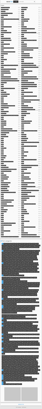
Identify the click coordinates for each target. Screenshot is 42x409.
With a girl (8, 380)
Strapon (22, 355)
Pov (2, 190)
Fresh (26, 282)
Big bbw (23, 76)
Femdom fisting (3, 115)
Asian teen (27, 245)
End (8, 281)
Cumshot (14, 268)
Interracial (15, 305)
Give (19, 291)
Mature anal (4, 327)
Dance (2, 82)
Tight (27, 370)
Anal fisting (10, 236)
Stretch (36, 363)
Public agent (33, 341)
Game (27, 291)
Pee (29, 341)
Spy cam (7, 359)
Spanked (15, 364)
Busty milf (10, 13)
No (7, 334)
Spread (5, 352)
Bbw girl (13, 51)
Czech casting (4, 270)
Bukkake (2, 169)
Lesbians (16, 323)
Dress (22, 277)
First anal (20, 288)
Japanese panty (9, 105)
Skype (17, 361)
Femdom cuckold (27, 49)
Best (38, 250)
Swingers (20, 361)
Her (15, 298)
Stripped (16, 366)
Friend (14, 288)
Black (23, 250)
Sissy (26, 355)
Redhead (27, 348)
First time (17, 286)
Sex (24, 359)
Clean (20, 264)
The (8, 373)
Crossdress (33, 203)
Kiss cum (11, 65)
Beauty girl (34, 65)
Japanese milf (26, 309)
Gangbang (15, 289)
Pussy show (25, 343)
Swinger (10, 355)
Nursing (28, 123)
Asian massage (32, 245)
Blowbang (8, 76)
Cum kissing (16, 65)
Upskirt (5, 375)
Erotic (11, 281)
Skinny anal (14, 363)
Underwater (23, 65)
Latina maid (3, 136)
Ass (18, 243)
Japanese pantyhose (13, 316)
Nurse (3, 336)
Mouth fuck (28, 84)
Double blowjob (27, 113)
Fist (36, 284)
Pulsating (22, 344)
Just (19, 311)
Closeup (26, 263)
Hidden (12, 298)
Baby (12, 254)
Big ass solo (4, 257)
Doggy (31, 277)
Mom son (30, 325)
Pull (25, 344)
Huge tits (8, 302)
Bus (16, 250)
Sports (29, 366)
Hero (30, 121)
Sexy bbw (9, 51)
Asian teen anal (10, 161)
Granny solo (24, 293)
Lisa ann (36, 322)
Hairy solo (8, 304)
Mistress (35, 330)
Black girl (9, 26)
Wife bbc (17, 380)
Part (29, 343)
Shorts (12, 368)
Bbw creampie (29, 109)
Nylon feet (37, 334)
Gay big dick (23, 291)
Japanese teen (19, 309)
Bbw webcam (35, 254)
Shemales (23, 142)
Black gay (28, 256)
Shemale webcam (7, 230)
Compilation (24, 203)
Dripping (8, 275)
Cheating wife (24, 165)
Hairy (2, 9)
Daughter (34, 277)
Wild (27, 378)
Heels (16, 302)
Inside (8, 305)
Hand (2, 175)
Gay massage (24, 236)
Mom (5, 325)
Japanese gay (26, 315)
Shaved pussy (16, 352)
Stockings (29, 361)
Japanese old (23, 311)
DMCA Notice (24, 407)
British (24, 256)
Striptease (4, 361)
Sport (22, 26)
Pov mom (37, 344)
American (22, 245)
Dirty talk (3, 279)
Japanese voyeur (19, 315)
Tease (12, 371)
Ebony (5, 281)
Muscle (19, 329)
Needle (9, 182)
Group (20, 293)
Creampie (18, 263)
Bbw (2, 80)
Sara (13, 366)
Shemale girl (37, 142)
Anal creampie (24, 109)
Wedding (3, 380)
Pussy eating (10, 346)
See (37, 357)
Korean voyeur (13, 318)
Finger (14, 286)
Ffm (3, 286)
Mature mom (7, 78)
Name (23, 155)
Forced (13, 282)
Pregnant (5, 341)
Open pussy (26, 67)
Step (32, 355)
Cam (24, 266)
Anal (2, 65)
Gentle (35, 293)
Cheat (17, 273)
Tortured (5, 44)
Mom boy (25, 32)
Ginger (5, 225)
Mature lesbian (4, 332)
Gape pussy (15, 293)
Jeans (9, 311)
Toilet (8, 370)
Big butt (16, 259)
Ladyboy (21, 322)
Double (6, 277)
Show (15, 357)
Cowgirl (26, 268)
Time (22, 9)
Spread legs (36, 355)
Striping (11, 69)
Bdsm (23, 121)
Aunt (37, 243)
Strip (33, 363)
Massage (15, 325)
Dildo (23, 275)
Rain (14, 350)
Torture (24, 373)
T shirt (5, 69)
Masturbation (19, 327)
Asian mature (16, 245)
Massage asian (29, 327)
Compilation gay (24, 63)
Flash (31, 282)
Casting (10, 264)
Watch (23, 49)
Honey (25, 55)
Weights (26, 101)
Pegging (8, 343)
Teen (5, 370)
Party (17, 341)
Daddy (18, 277)
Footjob (13, 284)
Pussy (9, 341)
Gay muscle (35, 291)
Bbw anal (26, 252)
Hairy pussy (33, 300)
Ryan (18, 348)
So (18, 364)
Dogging (10, 277)
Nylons (2, 203)
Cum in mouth (3, 130)
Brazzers (11, 252)
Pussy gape (4, 343)
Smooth (6, 355)
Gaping (29, 86)
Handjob (8, 298)
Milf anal (22, 329)
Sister (11, 352)
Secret (36, 368)
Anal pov (9, 171)
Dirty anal (14, 277)
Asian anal (27, 247)
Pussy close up (36, 343)
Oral (38, 337)
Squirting (25, 366)
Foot (22, 71)
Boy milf (29, 32)
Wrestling (12, 380)
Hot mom (23, 234)
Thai (11, 370)
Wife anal (30, 378)
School (29, 355)
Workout (24, 380)
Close (5, 263)
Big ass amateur (31, 82)
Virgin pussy (23, 57)
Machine (11, 329)
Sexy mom (3, 78)
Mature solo (36, 329)
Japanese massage (12, 309)
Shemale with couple (25, 167)
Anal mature (16, 247)
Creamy (3, 273)
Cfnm (14, 264)
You (20, 384)
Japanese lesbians (7, 307)
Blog (10, 2)
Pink (37, 341)
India (11, 305)
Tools (34, 373)
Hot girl (2, 200)
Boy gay (27, 227)
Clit (31, 266)
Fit (29, 78)
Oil (15, 337)
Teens (2, 38)
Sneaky (2, 59)
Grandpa (17, 295)
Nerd (2, 123)
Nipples (10, 336)
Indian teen (28, 305)
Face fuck (7, 288)
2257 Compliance (18, 407)
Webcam (20, 378)
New (10, 334)
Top (19, 370)
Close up (28, 266)
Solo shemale (29, 96)
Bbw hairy (3, 192)
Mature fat (35, 130)
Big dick (7, 256)
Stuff (22, 134)
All (1, 11)
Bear (23, 254)
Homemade (4, 300)
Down (18, 279)
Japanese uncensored (6, 312)
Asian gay (38, 245)
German (25, 289)
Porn (25, 121)
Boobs (5, 250)
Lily (20, 323)
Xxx (4, 382)
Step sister (31, 357)
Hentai (24, 298)
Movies (10, 330)
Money (24, 327)
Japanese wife (31, 309)
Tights (23, 44)
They (11, 373)
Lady (31, 323)
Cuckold (22, 263)
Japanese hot (30, 186)
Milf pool (17, 19)
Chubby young (12, 273)
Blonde (11, 256)
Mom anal (35, 327)
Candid (37, 264)
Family (9, 282)
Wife (7, 378)
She (34, 357)
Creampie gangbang (25, 78)
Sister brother (19, 363)
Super (8, 7)
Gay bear (12, 295)
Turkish (30, 371)
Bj (7, 250)
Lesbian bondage (8, 323)
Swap (12, 364)
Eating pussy (24, 281)
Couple (33, 270)
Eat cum (5, 65)
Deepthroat (26, 277)
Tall (17, 371)
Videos (30, 377)
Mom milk (34, 234)
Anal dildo (4, 249)
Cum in (5, 132)
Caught (17, 266)
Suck (30, 363)
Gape (2, 19)
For (28, 282)
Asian (8, 243)
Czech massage (5, 264)
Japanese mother (31, 307)
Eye (27, 192)
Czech (17, 264)
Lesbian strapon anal (25, 323)
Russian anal (13, 348)
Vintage (15, 377)
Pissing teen (10, 128)
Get (32, 293)
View (8, 377)
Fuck (6, 284)
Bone (5, 113)
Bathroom (4, 259)
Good (21, 295)
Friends (32, 165)
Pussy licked (32, 344)
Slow (14, 361)
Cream (11, 271)
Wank (22, 55)
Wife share (32, 380)
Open (22, 67)
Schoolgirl (9, 366)
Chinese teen (24, 192)
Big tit (24, 261)
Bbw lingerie (27, 76)
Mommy (7, 329)
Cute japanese (32, 28)
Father (25, 286)
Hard (29, 300)
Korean (8, 318)
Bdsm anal (6, 236)
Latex (14, 322)
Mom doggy (15, 78)
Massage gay (29, 236)
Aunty (22, 107)
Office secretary (26, 71)
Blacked (21, 252)
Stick (12, 80)
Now (13, 334)
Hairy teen (24, 302)
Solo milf (37, 366)
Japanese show (3, 105)
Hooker (37, 302)
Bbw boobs (10, 261)
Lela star (23, 7)
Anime (14, 243)
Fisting (19, 282)
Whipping (35, 378)
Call (12, 270)
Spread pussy (31, 67)
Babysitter (31, 261)
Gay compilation (30, 63)
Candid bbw (9, 32)
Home (37, 298)
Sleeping (25, 352)
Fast (8, 286)
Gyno (26, 86)
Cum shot (2, 103)
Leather (27, 322)
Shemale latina (34, 96)
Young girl (17, 384)
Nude (20, 334)
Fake (33, 284)
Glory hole (11, 291)
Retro (3, 350)
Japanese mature (5, 309)
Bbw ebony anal (6, 94)
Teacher (23, 371)
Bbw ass (9, 257)
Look (13, 323)
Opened (8, 337)
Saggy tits (23, 40)
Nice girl (9, 40)
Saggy (27, 40)
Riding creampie (4, 71)
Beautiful (15, 256)
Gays (3, 293)
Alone (14, 249)
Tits (21, 370)
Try (35, 370)
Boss (35, 256)
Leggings (32, 322)
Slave (12, 357)
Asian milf (8, 245)
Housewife (23, 151)
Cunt (7, 268)
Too (6, 373)
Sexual (25, 123)
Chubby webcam (25, 264)
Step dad (6, 363)
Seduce (33, 364)
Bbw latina (20, 256)
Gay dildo (3, 295)
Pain (32, 343)
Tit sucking (31, 76)
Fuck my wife (30, 286)
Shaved (37, 352)
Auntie (25, 107)
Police (6, 344)
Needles (5, 182)
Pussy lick (14, 344)
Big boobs (4, 254)
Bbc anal (24, 259)
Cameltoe (4, 271)
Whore (23, 211)
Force (10, 284)
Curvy (8, 271)
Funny (11, 288)
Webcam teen (24, 19)
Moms (15, 329)
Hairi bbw (9, 192)
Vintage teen (22, 377)
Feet (16, 282)
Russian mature (32, 348)
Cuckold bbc (31, 271)
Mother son (26, 330)
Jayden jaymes (26, 221)
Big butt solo (9, 225)
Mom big (34, 159)
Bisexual (23, 194)
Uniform (11, 375)
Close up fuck (35, 268)
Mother (25, 325)
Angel (12, 245)
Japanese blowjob (22, 316)
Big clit (36, 259)
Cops (14, 271)
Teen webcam (6, 205)
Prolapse (23, 86)
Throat (2, 76)
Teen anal (7, 371)
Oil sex (7, 339)
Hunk (2, 121)
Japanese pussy (13, 312)
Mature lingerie (33, 40)
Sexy (2, 44)
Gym (31, 289)
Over (20, 337)
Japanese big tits (24, 186)
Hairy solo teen (28, 65)
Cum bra (5, 186)
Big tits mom (24, 159)
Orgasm (12, 337)
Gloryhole (23, 21)
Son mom (33, 366)
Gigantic (25, 184)
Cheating (13, 266)
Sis (2, 357)
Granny (8, 289)
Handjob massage (27, 173)
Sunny (2, 223)
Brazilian (8, 259)
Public (21, 341)
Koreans (34, 318)
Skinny (3, 353)
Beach (30, 250)
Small (9, 357)
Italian (23, 30)
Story (18, 357)
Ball (27, 261)
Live (2, 205)
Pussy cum (15, 346)
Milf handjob (36, 78)
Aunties (31, 107)
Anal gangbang (11, 169)
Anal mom (37, 247)
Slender (3, 364)
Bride (28, 259)
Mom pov (31, 330)
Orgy (31, 337)
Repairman (32, 190)
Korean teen (27, 318)
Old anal (3, 339)
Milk (36, 325)
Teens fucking (24, 198)
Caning (2, 69)
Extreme (19, 281)
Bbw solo (8, 254)
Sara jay (3, 359)
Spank (8, 361)
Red (37, 348)
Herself (2, 30)
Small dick (8, 368)
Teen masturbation (26, 92)
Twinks (30, 373)
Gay (4, 289)
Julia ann (11, 315)
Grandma (15, 291)
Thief (3, 373)
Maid (34, 325)
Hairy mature (14, 304)
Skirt (10, 363)
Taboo (38, 370)
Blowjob (3, 252)
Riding (5, 348)
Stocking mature (26, 182)
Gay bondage (25, 295)
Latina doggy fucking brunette (31, 146)
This (36, 371)
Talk (27, 373)
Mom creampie (9, 325)
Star (3, 366)
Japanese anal (29, 311)
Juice (26, 307)
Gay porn (3, 291)
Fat (22, 92)
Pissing (12, 343)
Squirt (19, 355)
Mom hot (30, 159)
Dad (3, 277)
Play (26, 142)
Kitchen (18, 318)
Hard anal (4, 304)
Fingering (37, 282)
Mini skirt (6, 88)
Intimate (22, 305)
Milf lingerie (32, 182)
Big (33, 250)
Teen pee (2, 128)
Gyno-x (35, 86)
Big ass (13, 250)
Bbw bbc (35, 257)
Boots (7, 252)
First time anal (36, 286)
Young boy (23, 227)
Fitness (22, 286)
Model (14, 330)
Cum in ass (13, 223)
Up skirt (2, 88)
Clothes (7, 273)
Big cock (19, 254)
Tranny (3, 371)
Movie (3, 329)
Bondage (26, 250)
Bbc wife (22, 257)
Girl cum (29, 293)
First (10, 286)
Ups (4, 9)
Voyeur (5, 377)
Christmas (30, 268)
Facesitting (25, 284)
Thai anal (2, 161)
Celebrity (21, 266)
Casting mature (26, 53)
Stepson (27, 234)
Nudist (16, 334)
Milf (22, 325)
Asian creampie (10, 247)
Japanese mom (18, 307)
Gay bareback (4, 296)
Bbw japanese (16, 80)
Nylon (5, 334)
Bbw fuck (13, 192)
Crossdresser (29, 203)
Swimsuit (25, 361)
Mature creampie (5, 330)
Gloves (31, 291)
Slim (9, 205)
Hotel (23, 300)
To (20, 371)
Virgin (11, 377)
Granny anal (20, 289)
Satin (31, 359)
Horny (13, 302)
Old (17, 337)
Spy (22, 115)
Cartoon (6, 169)
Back (14, 261)
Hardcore (2, 171)
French (3, 284)
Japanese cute (26, 28)
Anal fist (5, 96)
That (33, 370)
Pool (28, 344)
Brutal (32, 256)
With (24, 378)
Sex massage (3, 107)
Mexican (31, 329)
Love (17, 322)
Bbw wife (2, 209)
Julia (14, 315)
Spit (33, 361)
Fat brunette (36, 190)
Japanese (13, 307)
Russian (8, 348)
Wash (2, 155)
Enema (2, 236)
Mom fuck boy (33, 32)
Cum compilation (21, 268)
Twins (21, 373)
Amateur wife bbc (24, 243)
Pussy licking (4, 346)
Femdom (5, 282)
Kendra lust (4, 320)
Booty (2, 211)
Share (6, 366)
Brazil (16, 254)
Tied (24, 370)
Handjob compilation (31, 302)
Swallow (34, 359)
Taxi (26, 371)
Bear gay (30, 254)
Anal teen (2, 15)
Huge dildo (4, 302)
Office (24, 337)
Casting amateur (29, 196)
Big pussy (17, 257)
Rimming (10, 350)
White (21, 380)
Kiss (31, 318)
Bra (8, 186)
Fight (3, 288)
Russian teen (22, 348)
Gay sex (30, 295)
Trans (15, 371)
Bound (26, 257)
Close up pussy (7, 266)
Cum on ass (6, 223)
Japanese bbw (6, 80)
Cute (22, 136)
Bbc (36, 250)
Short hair (29, 364)
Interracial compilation (35, 305)
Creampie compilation (26, 270)
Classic (9, 270)
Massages (27, 329)
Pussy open (36, 67)
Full (5, 286)
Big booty (36, 252)
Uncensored (16, 375)
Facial (21, 284)
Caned (15, 69)
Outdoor (5, 19)
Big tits (15, 252)
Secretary (18, 359)
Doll (7, 279)
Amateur (29, 243)
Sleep (33, 352)
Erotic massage (34, 236)
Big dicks (32, 259)
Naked (23, 178)
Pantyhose (13, 341)
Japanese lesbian (14, 311)
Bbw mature (23, 130)
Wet (4, 378)
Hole (26, 300)
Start (22, 209)
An (6, 188)
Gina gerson (3, 111)
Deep (16, 275)
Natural (7, 336)
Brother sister (31, 252)
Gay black (8, 295)
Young (23, 169)
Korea (5, 318)
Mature (19, 325)
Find (34, 282)
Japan (23, 307)
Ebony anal (15, 281)
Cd (36, 266)
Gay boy (31, 227)
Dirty (2, 165)
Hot (22, 190)
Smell (22, 38)
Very (2, 134)
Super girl (2, 26)
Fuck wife (28, 165)
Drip (10, 279)
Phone (20, 343)
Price (25, 146)
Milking (18, 330)
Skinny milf (26, 82)
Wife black (11, 378)
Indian (5, 305)
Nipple (26, 334)
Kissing (22, 318)
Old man (34, 337)
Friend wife (36, 165)
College (18, 271)
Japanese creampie (32, 315)
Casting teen (24, 196)
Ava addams (3, 13)
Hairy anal (19, 300)
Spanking (21, 352)
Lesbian (5, 322)
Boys (17, 261)
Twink (22, 111)
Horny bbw (6, 184)
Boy (22, 32)
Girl (7, 291)
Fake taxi (29, 284)
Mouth (21, 330)
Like (24, 322)
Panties (9, 344)
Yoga (5, 384)
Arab (10, 243)
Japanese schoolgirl (5, 316)
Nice (22, 334)
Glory (12, 200)
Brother (3, 256)
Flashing (17, 284)
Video (27, 377)
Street (36, 361)
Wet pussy (16, 378)
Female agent (25, 288)
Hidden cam (19, 298)
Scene (4, 190)
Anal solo (3, 245)
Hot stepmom (10, 19)
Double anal (14, 279)
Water (23, 46)
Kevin (5, 92)
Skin (11, 361)
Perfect (18, 344)
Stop (3, 363)
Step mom (14, 355)
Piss (23, 341)
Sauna (27, 359)
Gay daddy (35, 295)
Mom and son (13, 327)
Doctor (19, 275)
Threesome (15, 370)
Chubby (36, 263)
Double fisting (12, 115)
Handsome (33, 298)
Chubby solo (24, 96)
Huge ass (14, 300)
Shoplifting (17, 368)
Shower (5, 357)
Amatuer (29, 178)
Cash (27, 271)
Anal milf (33, 243)
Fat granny (28, 130)
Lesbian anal (10, 322)
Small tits (3, 368)
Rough (6, 350)
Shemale (29, 352)
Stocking (26, 357)
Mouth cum (23, 84)
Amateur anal (22, 247)
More (2, 148)
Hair (2, 132)
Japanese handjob (5, 315)
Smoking (22, 357)
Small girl (21, 364)
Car (33, 266)
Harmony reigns (4, 7)
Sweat (2, 32)
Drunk (5, 275)
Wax (28, 380)
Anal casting (4, 247)
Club (36, 270)
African (17, 249)
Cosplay (10, 268)
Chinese (14, 263)
